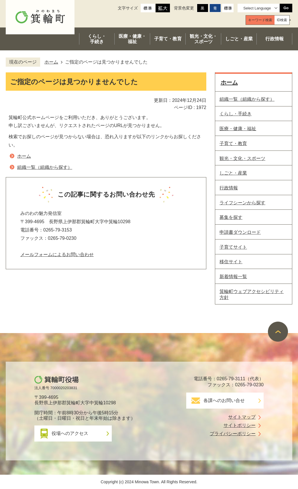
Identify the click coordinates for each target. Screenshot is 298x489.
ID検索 (282, 20)
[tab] (260, 20)
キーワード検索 (260, 20)
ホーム (51, 62)
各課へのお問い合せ (224, 400)
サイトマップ (242, 417)
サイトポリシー (239, 425)
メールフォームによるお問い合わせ (57, 254)
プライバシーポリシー (233, 433)
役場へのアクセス (70, 433)
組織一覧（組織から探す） (44, 167)
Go (286, 8)
